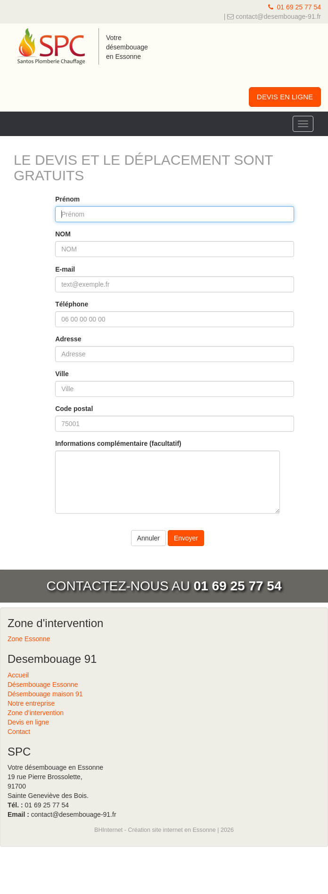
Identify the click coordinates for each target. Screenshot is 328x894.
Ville (62, 374)
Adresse (68, 339)
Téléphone (71, 304)
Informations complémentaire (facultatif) (118, 443)
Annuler (148, 538)
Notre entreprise (31, 703)
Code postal (74, 408)
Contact (19, 731)
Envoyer (186, 538)
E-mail (65, 269)
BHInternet (108, 830)
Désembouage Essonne (43, 684)
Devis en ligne (28, 722)
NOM (63, 234)
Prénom (67, 199)
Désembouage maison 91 (45, 694)
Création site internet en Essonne (171, 830)
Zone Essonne (29, 639)
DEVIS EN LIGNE (285, 97)
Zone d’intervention (36, 713)
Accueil (18, 675)
